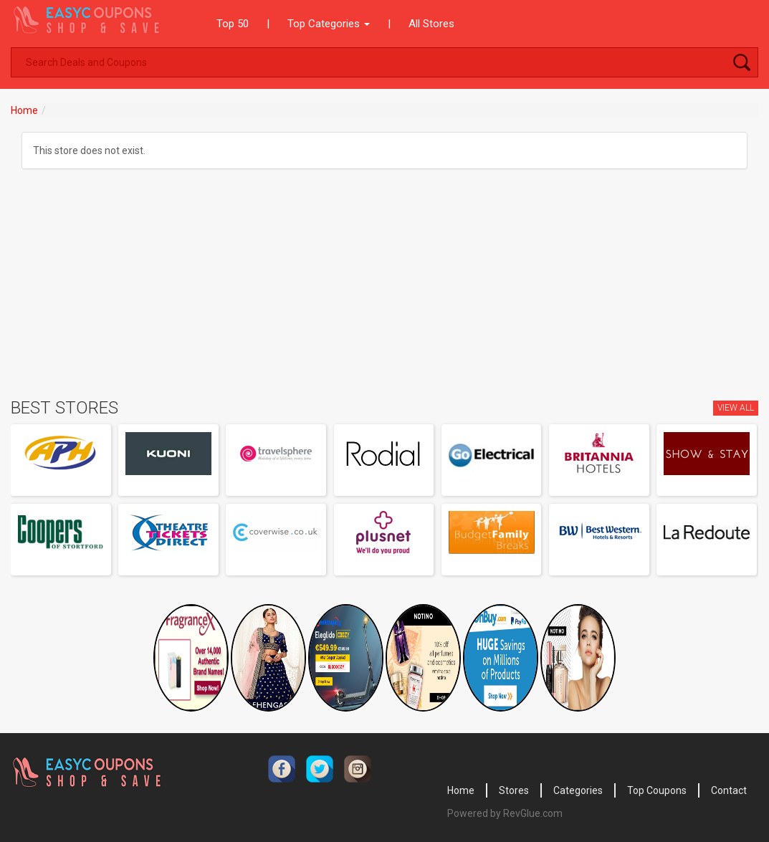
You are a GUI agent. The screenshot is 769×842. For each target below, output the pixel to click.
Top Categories (328, 23)
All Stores (431, 23)
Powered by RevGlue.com (505, 813)
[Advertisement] (384, 291)
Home (24, 110)
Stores (514, 790)
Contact (729, 790)
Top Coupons (657, 790)
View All (735, 408)
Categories (578, 790)
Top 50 (232, 23)
